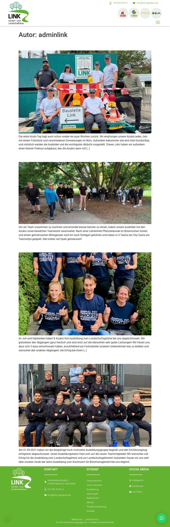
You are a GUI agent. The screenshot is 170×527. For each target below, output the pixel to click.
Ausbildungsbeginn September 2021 (62, 358)
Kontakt (90, 511)
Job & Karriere (94, 485)
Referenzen (93, 498)
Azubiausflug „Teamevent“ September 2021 (70, 156)
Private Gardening (96, 506)
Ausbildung (93, 489)
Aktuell (90, 502)
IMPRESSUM (77, 519)
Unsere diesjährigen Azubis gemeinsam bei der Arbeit (82, 44)
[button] (158, 19)
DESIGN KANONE (107, 522)
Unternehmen (94, 480)
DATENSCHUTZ (92, 519)
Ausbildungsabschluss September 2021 (65, 246)
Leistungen (92, 493)
